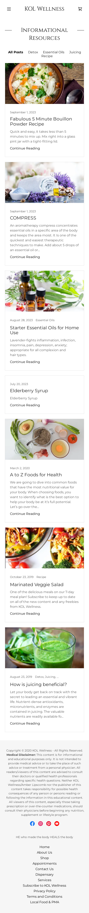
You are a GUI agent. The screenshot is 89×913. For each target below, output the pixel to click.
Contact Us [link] (44, 869)
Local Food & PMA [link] (44, 902)
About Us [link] (44, 852)
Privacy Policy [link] (45, 891)
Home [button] (45, 847)
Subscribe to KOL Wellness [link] (44, 885)
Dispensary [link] (44, 874)
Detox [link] (33, 52)
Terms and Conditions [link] (44, 897)
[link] (44, 9)
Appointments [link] (45, 863)
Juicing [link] (75, 52)
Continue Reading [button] (25, 148)
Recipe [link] (47, 56)
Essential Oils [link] (53, 52)
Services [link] (44, 880)
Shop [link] (44, 858)
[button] (11, 9)
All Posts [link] (15, 52)
